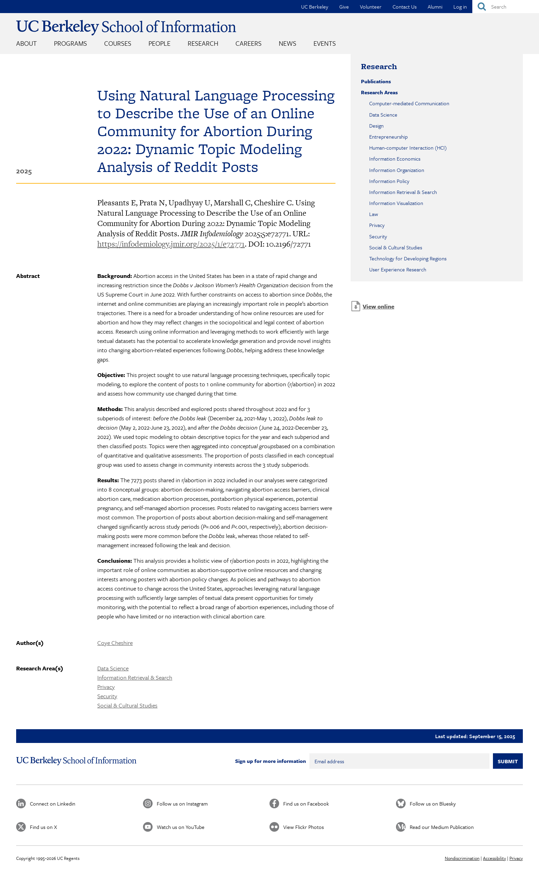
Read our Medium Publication (442, 827)
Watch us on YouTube (181, 827)
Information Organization (396, 170)
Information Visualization (396, 203)
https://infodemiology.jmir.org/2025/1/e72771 (171, 243)
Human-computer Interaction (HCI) (408, 147)
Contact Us (405, 6)
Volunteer (371, 6)
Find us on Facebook (306, 803)
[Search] (505, 6)
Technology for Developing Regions (408, 258)
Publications (376, 81)
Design (376, 125)
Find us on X (43, 827)
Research (203, 43)
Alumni (435, 6)
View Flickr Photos (303, 827)
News (287, 43)
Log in (460, 6)
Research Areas (379, 92)
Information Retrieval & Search (134, 677)
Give (344, 6)
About (26, 43)
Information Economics (394, 158)
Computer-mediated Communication (409, 103)
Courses (117, 43)
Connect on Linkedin (52, 803)
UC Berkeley (314, 6)
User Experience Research (397, 269)
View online (378, 306)
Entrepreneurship (388, 136)
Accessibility (494, 858)
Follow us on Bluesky (433, 803)
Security (107, 696)
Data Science (113, 668)
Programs (70, 43)
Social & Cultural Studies (127, 705)
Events (325, 43)
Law (373, 214)
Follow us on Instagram (182, 803)
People (159, 43)
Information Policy (389, 181)
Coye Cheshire (115, 642)
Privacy (106, 686)
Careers (248, 43)
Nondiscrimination (462, 858)
